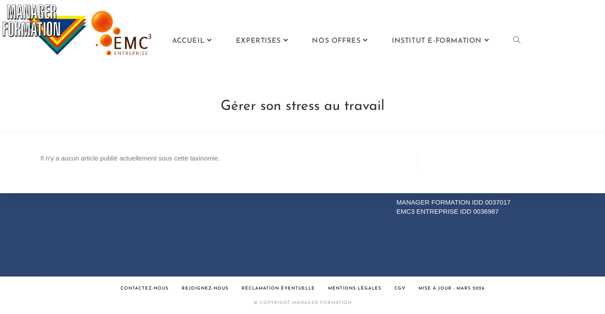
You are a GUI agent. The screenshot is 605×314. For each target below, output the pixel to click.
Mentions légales (354, 288)
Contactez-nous (145, 288)
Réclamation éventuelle (278, 288)
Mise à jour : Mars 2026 (451, 288)
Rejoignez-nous (205, 288)
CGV (399, 288)
